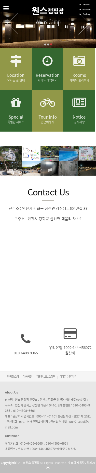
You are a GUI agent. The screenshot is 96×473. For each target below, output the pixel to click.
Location (86, 9)
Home (86, 4)
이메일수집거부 (67, 376)
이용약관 (27, 376)
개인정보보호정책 (45, 376)
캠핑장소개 (13, 376)
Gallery (86, 14)
